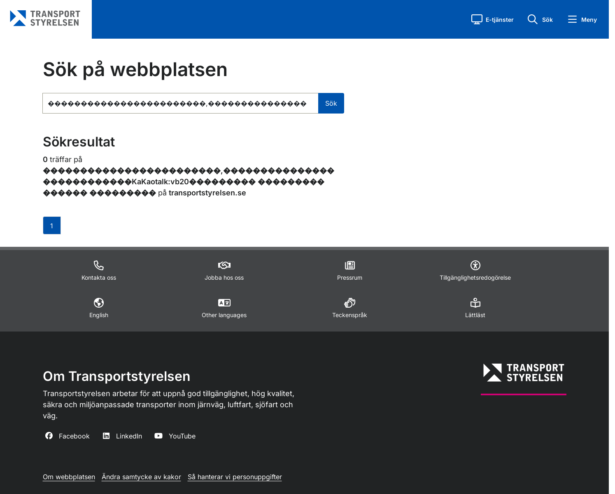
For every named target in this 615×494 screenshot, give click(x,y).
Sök (331, 103)
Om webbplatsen (69, 477)
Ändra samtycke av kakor (141, 477)
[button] (492, 19)
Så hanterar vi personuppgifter (235, 477)
